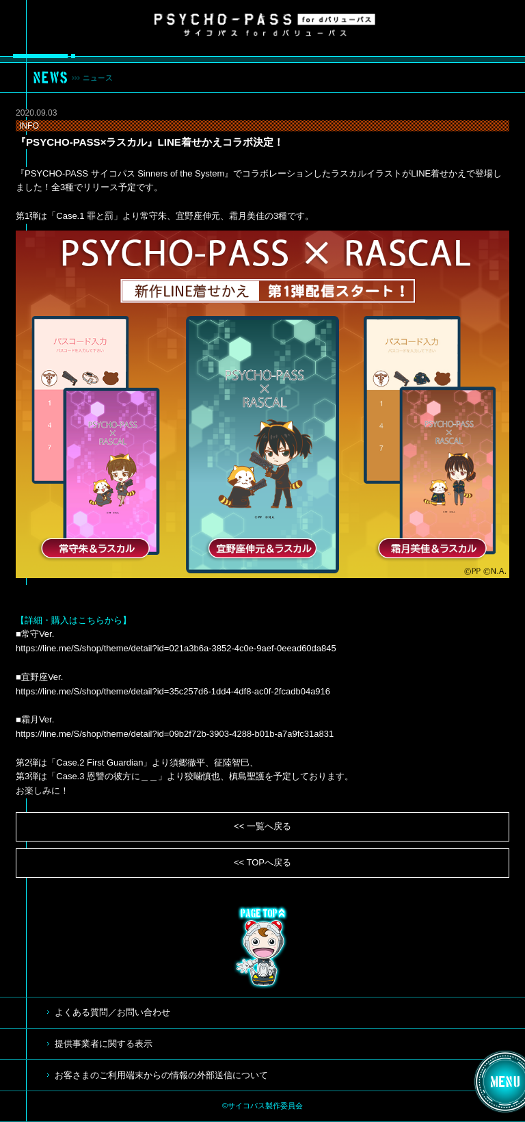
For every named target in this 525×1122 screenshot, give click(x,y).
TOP (262, 947)
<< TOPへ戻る (262, 862)
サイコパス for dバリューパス (264, 24)
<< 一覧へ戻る (262, 826)
